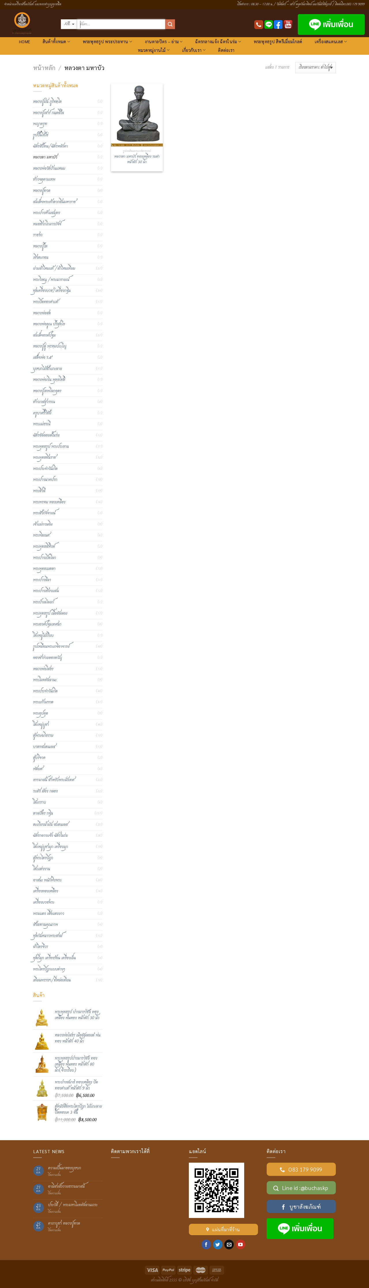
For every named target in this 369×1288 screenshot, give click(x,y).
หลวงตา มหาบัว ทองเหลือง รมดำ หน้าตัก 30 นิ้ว (137, 159)
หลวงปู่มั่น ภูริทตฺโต (47, 101)
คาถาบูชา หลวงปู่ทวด (64, 1223)
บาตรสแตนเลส (44, 747)
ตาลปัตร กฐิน (43, 813)
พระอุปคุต (40, 713)
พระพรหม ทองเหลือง (49, 502)
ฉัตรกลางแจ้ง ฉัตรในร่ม (218, 41)
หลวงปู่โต (40, 246)
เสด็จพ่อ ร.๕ (42, 357)
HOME (24, 41)
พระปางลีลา (42, 580)
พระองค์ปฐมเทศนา (47, 624)
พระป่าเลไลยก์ (43, 602)
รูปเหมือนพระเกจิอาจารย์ (51, 646)
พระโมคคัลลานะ (45, 680)
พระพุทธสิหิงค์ (44, 546)
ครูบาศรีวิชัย (42, 413)
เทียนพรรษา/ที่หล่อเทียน (52, 980)
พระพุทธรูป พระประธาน (51, 446)
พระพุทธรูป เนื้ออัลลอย (50, 613)
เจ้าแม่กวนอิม (42, 524)
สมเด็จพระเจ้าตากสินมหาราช (54, 202)
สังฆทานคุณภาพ (45, 924)
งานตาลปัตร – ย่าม (164, 41)
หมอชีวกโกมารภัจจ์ (47, 224)
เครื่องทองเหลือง (45, 891)
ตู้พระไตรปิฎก (43, 858)
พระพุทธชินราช (44, 457)
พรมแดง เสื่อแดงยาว (48, 913)
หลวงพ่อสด (42, 313)
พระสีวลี (39, 491)
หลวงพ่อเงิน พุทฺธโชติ (49, 379)
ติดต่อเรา (226, 50)
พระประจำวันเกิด (45, 468)
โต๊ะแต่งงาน (41, 869)
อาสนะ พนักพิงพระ (47, 880)
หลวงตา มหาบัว (45, 157)
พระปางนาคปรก (45, 479)
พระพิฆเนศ (41, 535)
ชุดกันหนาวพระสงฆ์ (47, 936)
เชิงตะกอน (40, 257)
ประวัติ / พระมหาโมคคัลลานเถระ (73, 1205)
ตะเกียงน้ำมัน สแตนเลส (50, 824)
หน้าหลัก (44, 67)
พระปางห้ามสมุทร (46, 213)
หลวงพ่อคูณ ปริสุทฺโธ (49, 324)
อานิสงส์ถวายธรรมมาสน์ (66, 1186)
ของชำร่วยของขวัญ (47, 658)
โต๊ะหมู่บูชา (41, 724)
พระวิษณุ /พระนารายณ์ (51, 279)
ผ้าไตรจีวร (40, 947)
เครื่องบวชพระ (43, 902)
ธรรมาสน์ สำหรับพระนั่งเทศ (53, 780)
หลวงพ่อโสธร (43, 669)
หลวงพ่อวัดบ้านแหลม (49, 168)
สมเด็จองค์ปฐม (44, 335)
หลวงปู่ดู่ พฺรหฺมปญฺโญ (49, 346)
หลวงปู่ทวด (41, 190)
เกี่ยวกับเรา (194, 50)
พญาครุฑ (40, 124)
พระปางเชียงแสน (46, 591)
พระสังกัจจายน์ (44, 513)
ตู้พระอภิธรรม (43, 735)
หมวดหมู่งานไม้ (154, 50)
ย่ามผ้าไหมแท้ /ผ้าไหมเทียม (54, 268)
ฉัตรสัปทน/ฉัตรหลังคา (50, 146)
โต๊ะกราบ (39, 802)
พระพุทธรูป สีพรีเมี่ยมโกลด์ (278, 41)
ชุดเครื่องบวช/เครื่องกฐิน (52, 290)
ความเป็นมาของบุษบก (64, 1168)
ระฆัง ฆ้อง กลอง (45, 791)
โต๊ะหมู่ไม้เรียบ (43, 635)
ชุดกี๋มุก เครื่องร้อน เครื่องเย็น (54, 958)
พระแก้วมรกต (43, 702)
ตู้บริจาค (39, 757)
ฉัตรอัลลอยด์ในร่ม (46, 435)
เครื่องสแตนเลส (331, 41)
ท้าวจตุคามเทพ (44, 179)
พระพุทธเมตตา (44, 568)
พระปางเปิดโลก (44, 558)
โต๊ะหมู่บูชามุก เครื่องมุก (50, 847)
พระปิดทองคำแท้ (45, 302)
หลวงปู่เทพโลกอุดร (47, 391)
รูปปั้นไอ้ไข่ (40, 135)
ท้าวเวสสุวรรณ (44, 402)
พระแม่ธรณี (41, 424)
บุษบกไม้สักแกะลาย (47, 369)
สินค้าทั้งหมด (56, 41)
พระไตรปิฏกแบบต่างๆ (49, 969)
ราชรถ (37, 235)
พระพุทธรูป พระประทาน (107, 41)
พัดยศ (37, 769)
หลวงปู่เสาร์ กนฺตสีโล (48, 113)
